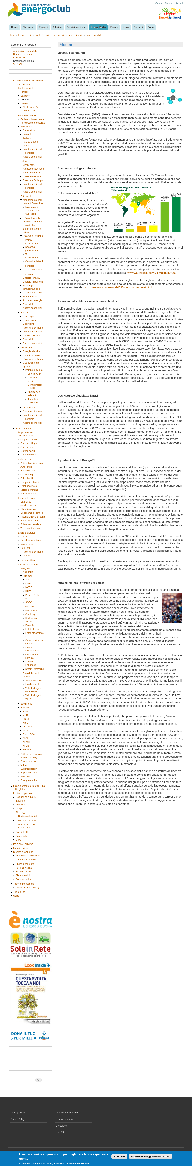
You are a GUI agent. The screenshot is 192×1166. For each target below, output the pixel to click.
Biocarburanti (30, 320)
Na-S (25, 722)
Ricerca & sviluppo (23, 852)
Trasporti (20, 808)
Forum (114, 27)
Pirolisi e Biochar (32, 335)
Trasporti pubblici (29, 482)
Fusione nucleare (25, 871)
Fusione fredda (24, 867)
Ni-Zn (26, 745)
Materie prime (20, 848)
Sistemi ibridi (27, 447)
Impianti (27, 134)
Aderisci (57, 27)
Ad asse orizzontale (33, 168)
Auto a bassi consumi (31, 463)
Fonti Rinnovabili (27, 115)
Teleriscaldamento (30, 528)
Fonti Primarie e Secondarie (50, 35)
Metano (24, 99)
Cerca (158, 3)
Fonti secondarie (25, 428)
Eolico (23, 161)
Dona (151, 27)
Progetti (43, 27)
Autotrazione (25, 459)
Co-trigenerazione (32, 292)
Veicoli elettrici (28, 493)
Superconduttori (28, 772)
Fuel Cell (27, 575)
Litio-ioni (27, 726)
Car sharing (26, 474)
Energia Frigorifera (33, 281)
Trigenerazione (28, 454)
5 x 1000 (17, 64)
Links (18, 839)
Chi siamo (28, 27)
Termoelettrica (27, 560)
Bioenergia (28, 316)
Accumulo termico (32, 411)
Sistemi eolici (23, 875)
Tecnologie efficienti (26, 820)
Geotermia (26, 347)
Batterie (24, 707)
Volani (23, 765)
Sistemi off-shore (32, 176)
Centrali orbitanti (34, 261)
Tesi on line (19, 892)
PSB (25, 711)
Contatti (138, 27)
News (126, 27)
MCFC (28, 587)
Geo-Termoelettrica (30, 540)
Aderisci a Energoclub (25, 51)
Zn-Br (26, 718)
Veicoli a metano (29, 489)
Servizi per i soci (76, 27)
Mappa (168, 3)
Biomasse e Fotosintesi (28, 855)
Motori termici (30, 296)
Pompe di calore (34, 369)
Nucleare (25, 547)
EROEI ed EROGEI (23, 844)
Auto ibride (26, 466)
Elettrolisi (30, 625)
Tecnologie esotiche (23, 883)
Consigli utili (22, 832)
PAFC (28, 591)
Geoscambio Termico (31, 512)
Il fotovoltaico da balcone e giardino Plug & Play (32, 221)
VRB (25, 715)
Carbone (25, 95)
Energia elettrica (31, 351)
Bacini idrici (26, 703)
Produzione (29, 606)
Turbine (27, 138)
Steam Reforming (34, 668)
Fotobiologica (32, 629)
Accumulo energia (32, 300)
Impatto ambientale (33, 149)
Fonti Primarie (75, 35)
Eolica (23, 536)
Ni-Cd (26, 738)
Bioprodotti (28, 323)
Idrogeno (25, 568)
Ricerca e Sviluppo (33, 180)
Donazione (19, 57)
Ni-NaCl (27, 730)
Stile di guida (27, 478)
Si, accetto (119, 1156)
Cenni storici (29, 130)
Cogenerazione (28, 439)
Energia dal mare (25, 863)
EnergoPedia (98, 27)
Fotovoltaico (26, 196)
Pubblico (20, 804)
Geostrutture (29, 407)
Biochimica (31, 610)
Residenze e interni (26, 796)
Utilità (16, 895)
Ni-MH (26, 741)
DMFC (28, 583)
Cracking (30, 614)
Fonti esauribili (93, 35)
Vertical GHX (34, 373)
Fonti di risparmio (22, 793)
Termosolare (27, 274)
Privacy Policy (18, 1112)
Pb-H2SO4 (28, 734)
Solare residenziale (30, 524)
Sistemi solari (27, 450)
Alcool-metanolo (34, 680)
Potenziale (28, 152)
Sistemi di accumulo (28, 564)
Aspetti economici (32, 156)
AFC (27, 579)
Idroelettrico (26, 126)
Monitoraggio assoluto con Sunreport (32, 210)
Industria (20, 800)
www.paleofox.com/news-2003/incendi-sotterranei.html (118, 287)
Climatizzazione (28, 509)
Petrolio (24, 91)
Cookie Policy (18, 1119)
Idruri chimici (32, 684)
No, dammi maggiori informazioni (150, 1156)
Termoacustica (23, 879)
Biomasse (25, 312)
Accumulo (28, 572)
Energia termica (31, 277)
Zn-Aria (27, 749)
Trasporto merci (28, 485)
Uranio (24, 103)
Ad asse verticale (32, 172)
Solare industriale (29, 520)
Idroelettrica (26, 544)
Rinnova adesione (22, 54)
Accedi (179, 3)
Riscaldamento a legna (32, 516)
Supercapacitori (28, 768)
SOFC (28, 602)
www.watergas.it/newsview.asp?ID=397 (151, 272)
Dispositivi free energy (27, 887)
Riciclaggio (21, 812)
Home (14, 27)
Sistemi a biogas (29, 443)
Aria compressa (28, 761)
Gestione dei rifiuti (27, 816)
